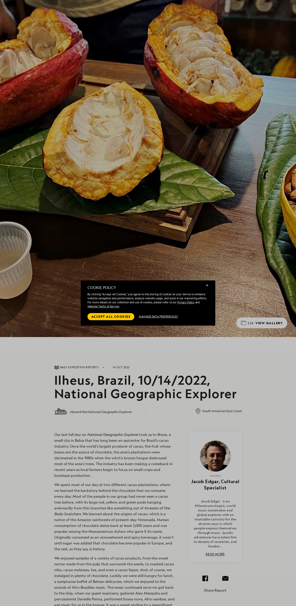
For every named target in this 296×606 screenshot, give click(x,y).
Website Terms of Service (103, 306)
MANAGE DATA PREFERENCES (158, 316)
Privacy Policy (185, 302)
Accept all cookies (111, 316)
